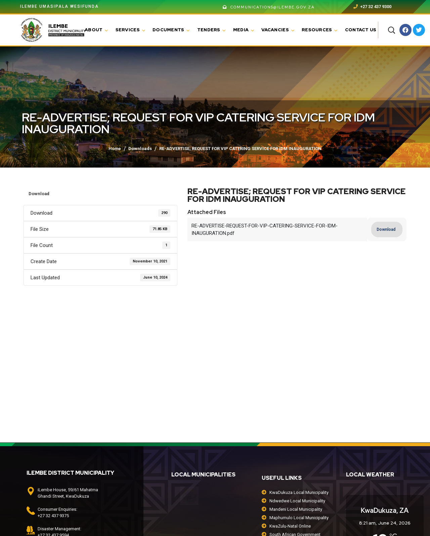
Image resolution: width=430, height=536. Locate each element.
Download (39, 193)
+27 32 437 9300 (372, 6)
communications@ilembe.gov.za (269, 7)
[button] (391, 29)
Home (115, 148)
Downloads (140, 148)
